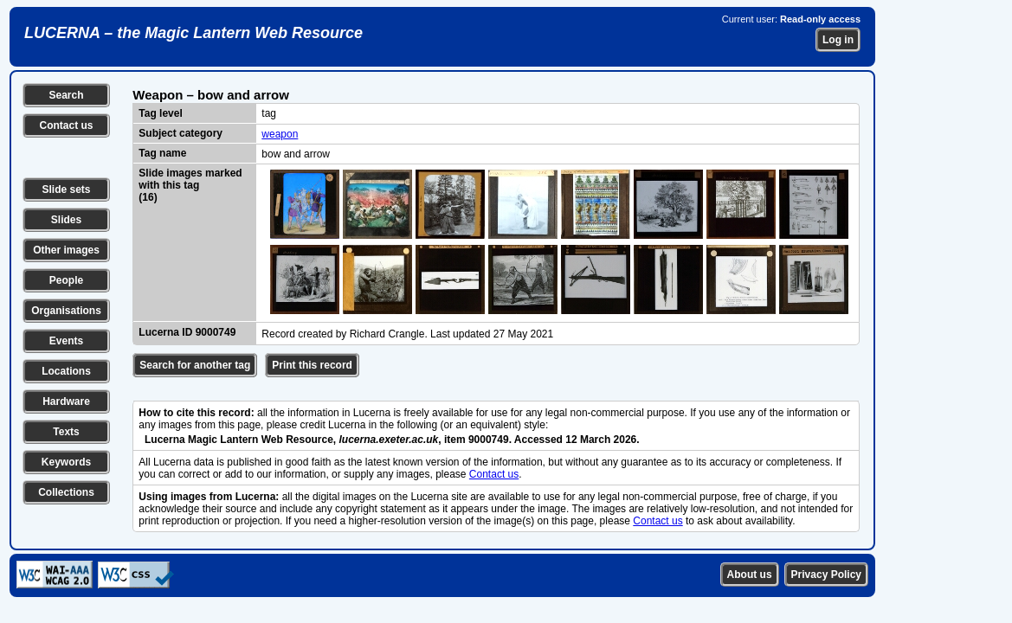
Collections (66, 492)
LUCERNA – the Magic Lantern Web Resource (193, 33)
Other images (66, 250)
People (66, 280)
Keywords (66, 462)
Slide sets (66, 189)
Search (65, 95)
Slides (66, 220)
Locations (66, 371)
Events (66, 341)
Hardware (66, 401)
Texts (66, 432)
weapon (279, 134)
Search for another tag (194, 365)
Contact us (66, 125)
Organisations (66, 311)
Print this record (312, 365)
